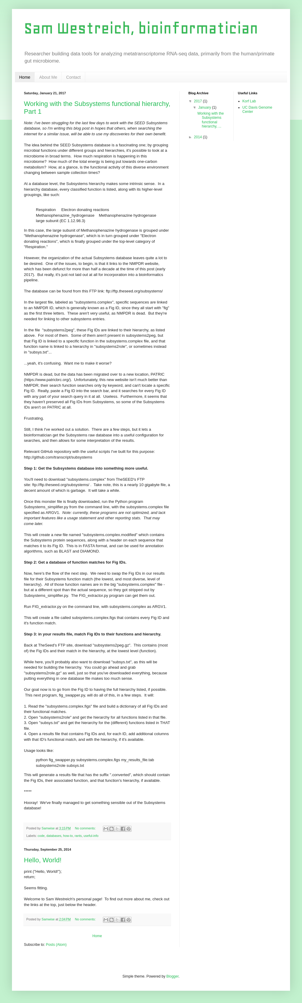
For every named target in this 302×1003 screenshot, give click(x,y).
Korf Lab (249, 101)
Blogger (172, 976)
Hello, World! (43, 860)
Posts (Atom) (56, 945)
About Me (48, 77)
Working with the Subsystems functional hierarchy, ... (210, 119)
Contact (73, 77)
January (205, 107)
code (41, 835)
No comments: (86, 828)
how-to (68, 835)
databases (53, 835)
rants (78, 835)
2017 (198, 101)
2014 (198, 137)
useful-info (91, 835)
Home (24, 77)
